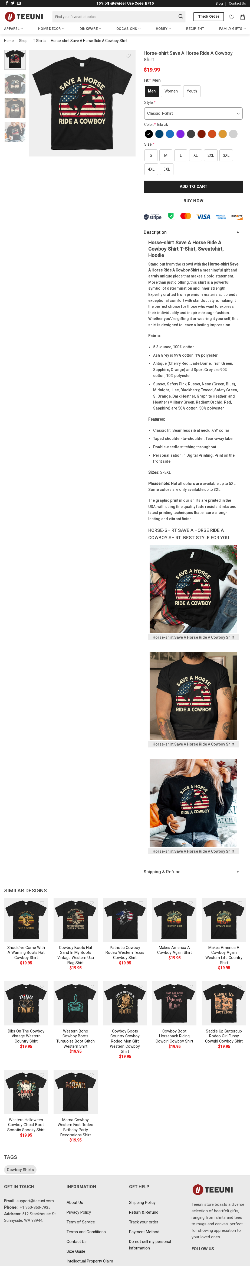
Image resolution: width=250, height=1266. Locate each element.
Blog (219, 3)
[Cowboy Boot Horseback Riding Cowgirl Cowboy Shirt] (174, 1003)
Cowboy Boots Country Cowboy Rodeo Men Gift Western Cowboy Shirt (125, 1041)
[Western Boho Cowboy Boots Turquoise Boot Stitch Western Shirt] (76, 1003)
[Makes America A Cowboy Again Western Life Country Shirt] (224, 920)
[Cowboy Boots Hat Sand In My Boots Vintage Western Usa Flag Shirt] (76, 920)
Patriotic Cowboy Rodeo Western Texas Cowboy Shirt (125, 952)
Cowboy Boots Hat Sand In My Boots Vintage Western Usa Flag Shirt (75, 955)
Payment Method (144, 1231)
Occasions (128, 28)
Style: (150, 102)
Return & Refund (143, 1212)
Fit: (153, 80)
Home (9, 41)
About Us (75, 1202)
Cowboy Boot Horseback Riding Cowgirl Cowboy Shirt (174, 1036)
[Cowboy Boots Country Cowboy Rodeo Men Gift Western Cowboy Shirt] (125, 1003)
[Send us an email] (19, 3)
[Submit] (180, 16)
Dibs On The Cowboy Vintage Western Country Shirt (26, 1036)
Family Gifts (232, 28)
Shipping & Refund (162, 871)
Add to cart (194, 186)
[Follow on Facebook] (7, 3)
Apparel (13, 28)
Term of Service (81, 1222)
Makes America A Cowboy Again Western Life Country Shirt (223, 955)
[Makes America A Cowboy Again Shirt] (174, 920)
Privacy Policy (79, 1212)
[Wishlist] (231, 17)
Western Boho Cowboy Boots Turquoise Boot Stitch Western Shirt (75, 1039)
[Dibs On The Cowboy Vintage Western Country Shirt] (26, 1003)
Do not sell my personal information (150, 1245)
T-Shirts (39, 41)
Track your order (143, 1222)
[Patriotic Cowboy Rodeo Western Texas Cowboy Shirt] (125, 920)
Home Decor (51, 28)
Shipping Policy (142, 1202)
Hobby (163, 28)
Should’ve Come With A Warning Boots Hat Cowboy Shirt (26, 952)
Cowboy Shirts (20, 1169)
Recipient (195, 29)
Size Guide (76, 1251)
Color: (156, 124)
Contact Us (237, 3)
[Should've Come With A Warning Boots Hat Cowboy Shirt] (26, 920)
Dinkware (90, 28)
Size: (149, 144)
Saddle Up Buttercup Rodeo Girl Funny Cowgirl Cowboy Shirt (224, 1036)
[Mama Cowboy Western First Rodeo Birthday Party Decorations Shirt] (76, 1092)
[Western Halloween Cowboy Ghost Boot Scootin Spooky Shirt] (26, 1092)
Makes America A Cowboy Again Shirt (174, 950)
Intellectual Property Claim (90, 1261)
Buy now (193, 201)
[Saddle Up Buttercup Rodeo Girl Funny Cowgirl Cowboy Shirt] (224, 1003)
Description (155, 232)
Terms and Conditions (86, 1231)
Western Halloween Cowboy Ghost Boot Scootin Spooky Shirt (26, 1125)
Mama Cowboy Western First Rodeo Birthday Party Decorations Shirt (75, 1127)
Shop (23, 41)
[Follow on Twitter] (13, 3)
